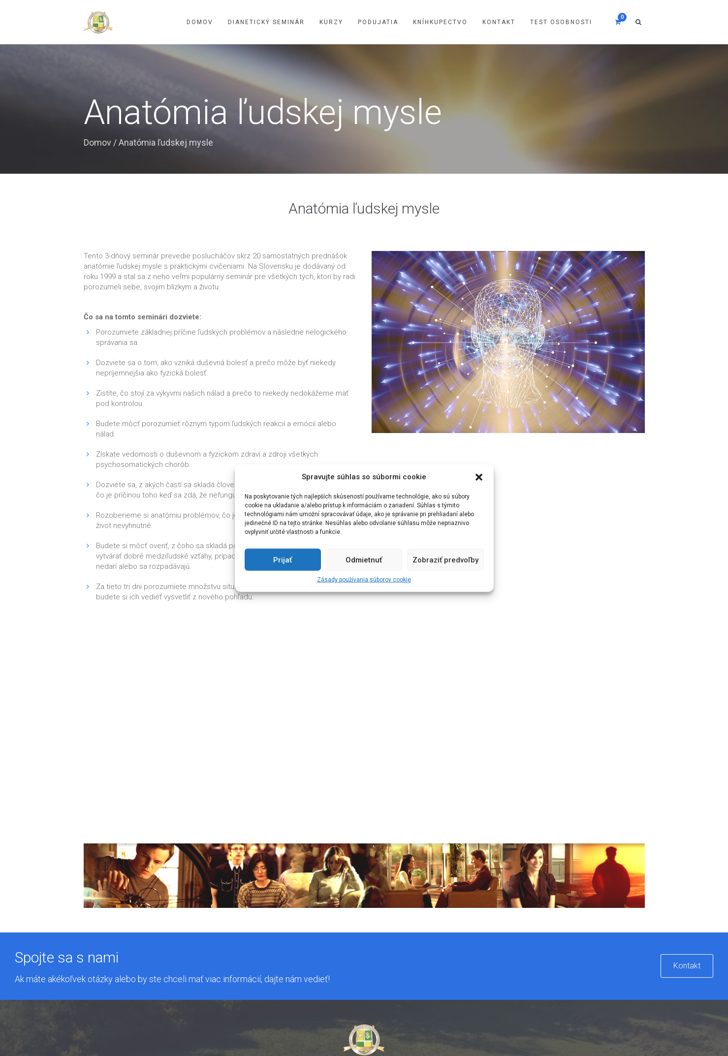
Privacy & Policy (553, 1017)
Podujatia (378, 22)
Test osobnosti (561, 22)
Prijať (282, 560)
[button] (479, 477)
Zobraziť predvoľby (445, 560)
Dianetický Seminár (266, 22)
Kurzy (331, 22)
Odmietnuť (364, 560)
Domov (200, 22)
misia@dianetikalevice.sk (555, 953)
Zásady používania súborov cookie (364, 579)
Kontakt (498, 22)
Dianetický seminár (271, 904)
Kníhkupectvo (440, 22)
